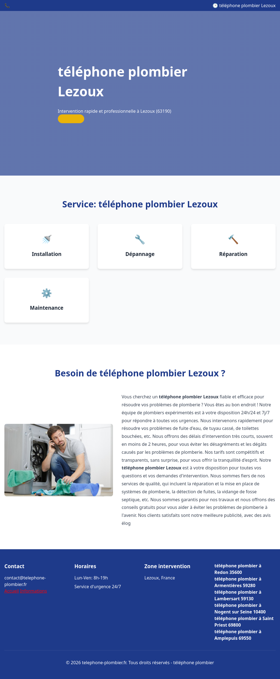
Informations (33, 591)
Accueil (11, 591)
